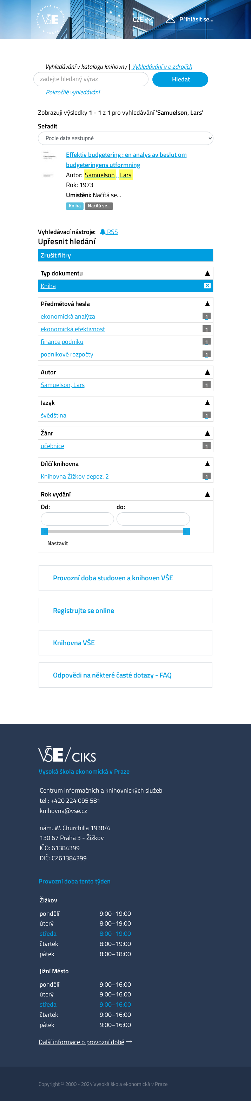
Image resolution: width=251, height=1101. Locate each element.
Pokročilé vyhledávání (73, 92)
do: (121, 507)
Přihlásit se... (189, 19)
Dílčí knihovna (60, 463)
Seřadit (47, 126)
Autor (48, 372)
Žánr (47, 433)
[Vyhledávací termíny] (90, 79)
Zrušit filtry (56, 255)
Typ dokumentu (62, 273)
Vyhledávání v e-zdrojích (162, 66)
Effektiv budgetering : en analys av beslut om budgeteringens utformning (126, 159)
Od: (45, 507)
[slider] (44, 531)
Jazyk (48, 402)
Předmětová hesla (65, 303)
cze (139, 19)
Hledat (180, 79)
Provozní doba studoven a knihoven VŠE (113, 577)
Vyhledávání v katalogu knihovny (86, 66)
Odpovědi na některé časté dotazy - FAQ (112, 674)
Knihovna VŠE (74, 642)
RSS (108, 231)
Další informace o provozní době (81, 1042)
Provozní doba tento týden (75, 881)
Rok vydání (56, 494)
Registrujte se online (83, 610)
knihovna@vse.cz (63, 810)
